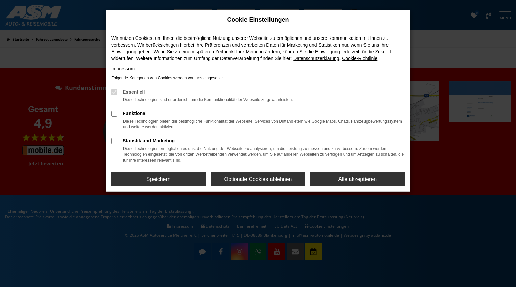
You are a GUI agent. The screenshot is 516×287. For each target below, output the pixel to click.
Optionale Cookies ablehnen (258, 179)
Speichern (158, 179)
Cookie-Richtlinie (359, 58)
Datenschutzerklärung (316, 58)
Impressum (123, 68)
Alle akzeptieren (357, 179)
